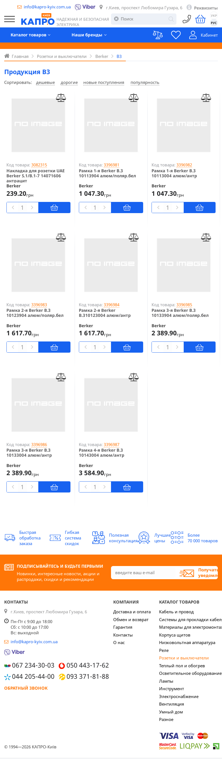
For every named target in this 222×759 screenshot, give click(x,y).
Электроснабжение (179, 696)
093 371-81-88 (88, 676)
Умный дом (171, 712)
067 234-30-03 (33, 665)
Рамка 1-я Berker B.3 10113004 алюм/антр (174, 173)
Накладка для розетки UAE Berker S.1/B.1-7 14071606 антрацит (35, 175)
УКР (214, 15)
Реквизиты (206, 8)
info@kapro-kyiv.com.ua (47, 7)
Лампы (166, 681)
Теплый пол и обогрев (182, 665)
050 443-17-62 (88, 665)
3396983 (39, 304)
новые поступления (103, 82)
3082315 (39, 165)
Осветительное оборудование (190, 673)
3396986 (39, 444)
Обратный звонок (26, 688)
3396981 (111, 165)
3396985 (184, 304)
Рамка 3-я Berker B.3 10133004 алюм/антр (29, 452)
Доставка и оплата (132, 611)
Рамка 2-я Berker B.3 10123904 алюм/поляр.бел (34, 313)
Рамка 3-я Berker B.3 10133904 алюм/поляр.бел (180, 313)
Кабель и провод (176, 611)
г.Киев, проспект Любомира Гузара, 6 (144, 7)
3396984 (111, 304)
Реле (164, 650)
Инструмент (171, 688)
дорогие (69, 82)
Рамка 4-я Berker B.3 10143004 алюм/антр (101, 452)
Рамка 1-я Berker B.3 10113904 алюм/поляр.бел (107, 173)
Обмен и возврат (130, 619)
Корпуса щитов (174, 635)
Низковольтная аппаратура (187, 642)
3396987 (111, 444)
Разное (166, 719)
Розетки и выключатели (184, 658)
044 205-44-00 (33, 676)
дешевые (45, 82)
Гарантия (122, 627)
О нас (119, 642)
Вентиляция (171, 704)
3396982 (184, 165)
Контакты (123, 635)
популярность (145, 82)
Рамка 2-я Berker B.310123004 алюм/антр (105, 313)
